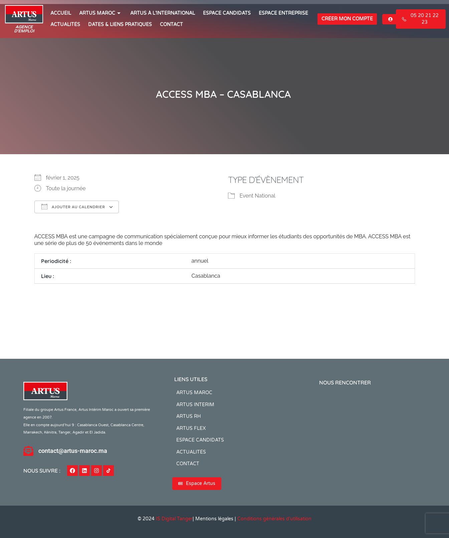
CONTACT (171, 24)
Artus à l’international (162, 13)
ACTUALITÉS (65, 24)
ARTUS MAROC (100, 13)
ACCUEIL (60, 13)
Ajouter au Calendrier (73, 207)
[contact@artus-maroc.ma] (28, 451)
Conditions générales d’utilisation (274, 519)
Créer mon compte (347, 19)
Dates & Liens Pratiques (120, 24)
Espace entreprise (283, 13)
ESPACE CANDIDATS (227, 13)
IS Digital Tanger (174, 519)
